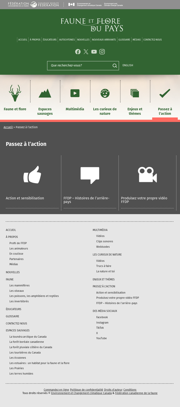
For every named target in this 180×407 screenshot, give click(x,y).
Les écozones (17, 357)
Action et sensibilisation (25, 198)
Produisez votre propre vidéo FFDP (144, 200)
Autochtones (67, 39)
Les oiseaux (16, 290)
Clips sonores (104, 241)
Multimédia (75, 97)
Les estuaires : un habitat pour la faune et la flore (39, 363)
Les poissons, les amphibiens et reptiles (34, 296)
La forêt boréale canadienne (26, 341)
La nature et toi (105, 271)
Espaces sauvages (45, 99)
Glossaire (124, 39)
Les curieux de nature (105, 99)
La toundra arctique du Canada (27, 336)
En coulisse (16, 253)
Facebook (102, 317)
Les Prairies (16, 368)
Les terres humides (21, 373)
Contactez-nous (152, 39)
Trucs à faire (103, 266)
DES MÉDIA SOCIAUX (105, 311)
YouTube (101, 338)
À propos (35, 39)
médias (137, 39)
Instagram (102, 322)
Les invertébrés (19, 301)
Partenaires (16, 259)
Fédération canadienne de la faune (136, 393)
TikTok (100, 327)
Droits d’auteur (113, 389)
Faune (9, 279)
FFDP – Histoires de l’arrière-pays (86, 200)
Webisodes (103, 246)
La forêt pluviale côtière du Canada (30, 347)
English (128, 65)
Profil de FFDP (18, 243)
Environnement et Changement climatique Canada (81, 393)
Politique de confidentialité (86, 389)
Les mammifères (19, 285)
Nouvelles (83, 39)
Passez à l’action (165, 99)
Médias (13, 264)
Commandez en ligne (56, 389)
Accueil (22, 39)
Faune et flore (15, 97)
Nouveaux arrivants (104, 39)
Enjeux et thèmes (135, 99)
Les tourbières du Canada (25, 352)
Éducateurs (50, 39)
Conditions (129, 389)
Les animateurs (18, 248)
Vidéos (100, 236)
